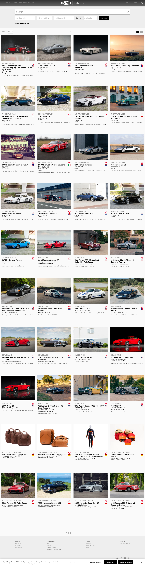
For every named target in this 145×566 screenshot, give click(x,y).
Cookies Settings (125, 543)
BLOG (87, 547)
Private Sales (24, 3)
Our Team (18, 545)
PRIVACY (122, 542)
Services (129, 3)
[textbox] (25, 18)
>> (78, 32)
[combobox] (25, 18)
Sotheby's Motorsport (54, 549)
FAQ (48, 543)
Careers (49, 545)
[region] (72, 562)
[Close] (142, 562)
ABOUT (17, 542)
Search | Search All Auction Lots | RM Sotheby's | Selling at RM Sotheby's (72, 3)
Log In (136, 3)
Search (104, 18)
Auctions (6, 3)
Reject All (110, 562)
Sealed (14, 3)
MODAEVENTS (51, 547)
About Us (18, 543)
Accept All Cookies (126, 562)
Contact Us (18, 547)
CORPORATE (50, 542)
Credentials (89, 543)
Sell (33, 3)
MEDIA (88, 542)
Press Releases (90, 545)
